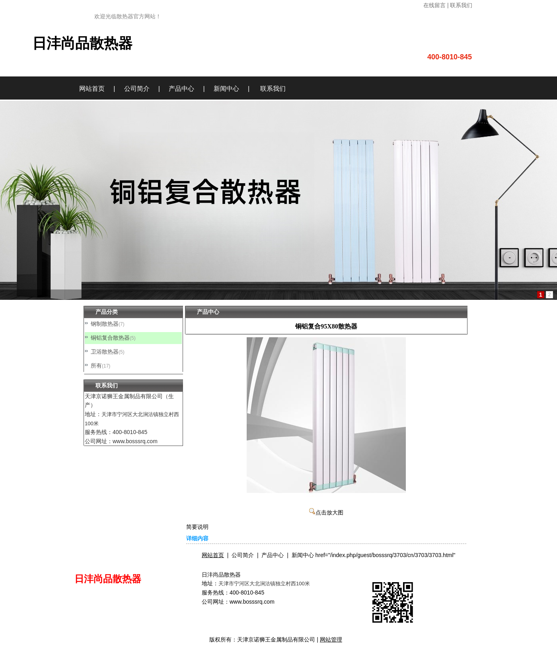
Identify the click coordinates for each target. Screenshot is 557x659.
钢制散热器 (105, 324)
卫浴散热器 (105, 351)
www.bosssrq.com (252, 601)
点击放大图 (326, 513)
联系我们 (273, 88)
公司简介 (137, 88)
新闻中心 (226, 88)
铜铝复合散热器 (110, 337)
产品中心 (181, 88)
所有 (96, 365)
